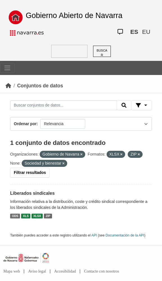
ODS (15, 216)
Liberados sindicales (32, 193)
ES (134, 31)
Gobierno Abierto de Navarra (74, 15)
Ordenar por (25, 123)
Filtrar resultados (30, 172)
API (94, 235)
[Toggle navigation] (7, 68)
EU (146, 31)
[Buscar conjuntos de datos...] (63, 105)
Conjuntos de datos (40, 85)
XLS (26, 216)
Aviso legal (37, 271)
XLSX (37, 216)
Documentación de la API (124, 235)
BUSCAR (102, 53)
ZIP (48, 216)
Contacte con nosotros (101, 271)
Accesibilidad (65, 271)
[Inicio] (8, 85)
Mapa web (11, 271)
